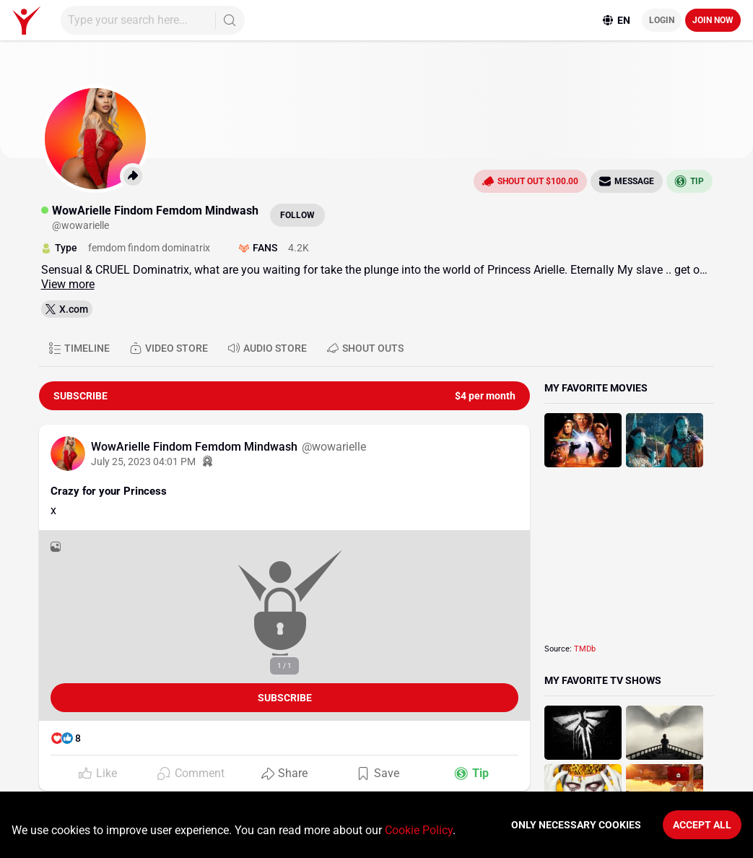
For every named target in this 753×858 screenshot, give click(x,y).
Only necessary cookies (576, 825)
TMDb (585, 649)
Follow (297, 215)
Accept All (702, 825)
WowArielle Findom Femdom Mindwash (195, 447)
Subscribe (285, 697)
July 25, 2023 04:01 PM (143, 461)
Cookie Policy (419, 830)
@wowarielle (334, 447)
